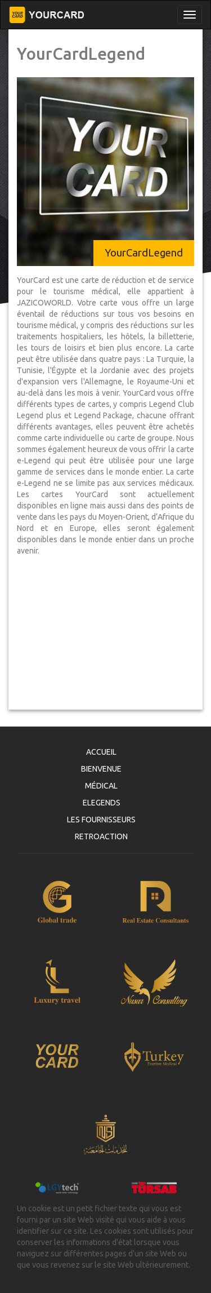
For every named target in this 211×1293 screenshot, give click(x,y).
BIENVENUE (101, 768)
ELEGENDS (101, 802)
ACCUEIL (101, 751)
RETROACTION (101, 836)
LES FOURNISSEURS (101, 819)
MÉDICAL (101, 785)
